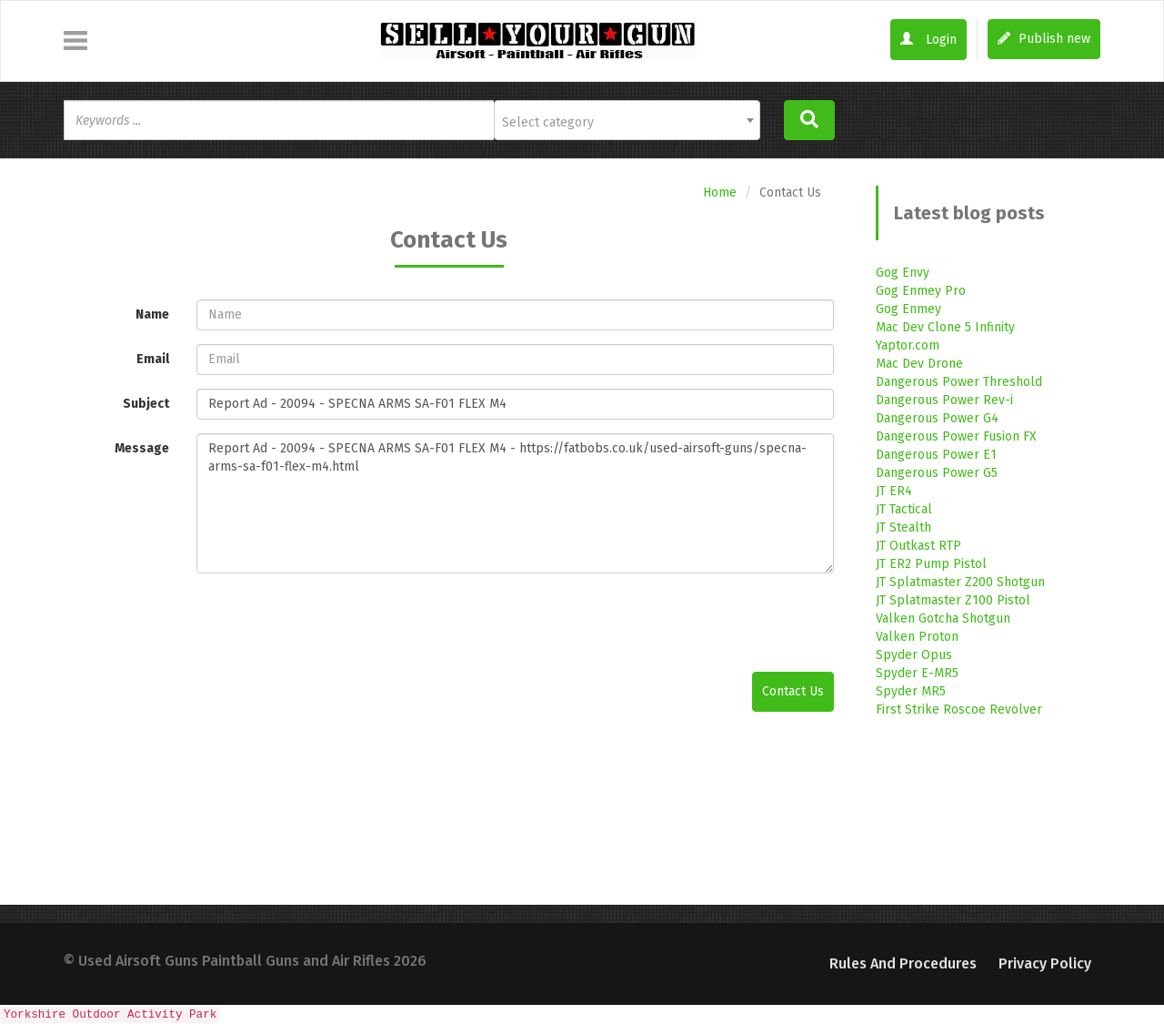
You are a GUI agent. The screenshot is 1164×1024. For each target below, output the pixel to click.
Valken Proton (917, 636)
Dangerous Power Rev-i (944, 400)
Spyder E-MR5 (917, 673)
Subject (146, 403)
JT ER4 (894, 491)
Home (720, 192)
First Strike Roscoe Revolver (959, 709)
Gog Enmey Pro (921, 291)
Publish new (1044, 38)
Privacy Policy (1044, 963)
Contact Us (793, 691)
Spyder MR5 (911, 691)
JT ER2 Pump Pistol (931, 564)
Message (142, 448)
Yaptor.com (907, 345)
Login (928, 39)
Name (152, 314)
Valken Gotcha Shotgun (943, 618)
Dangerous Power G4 (937, 418)
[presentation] (334, 622)
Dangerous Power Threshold (959, 382)
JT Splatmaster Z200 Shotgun (960, 582)
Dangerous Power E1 (936, 454)
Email (152, 359)
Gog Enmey (908, 309)
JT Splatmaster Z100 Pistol (953, 600)
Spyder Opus (914, 655)
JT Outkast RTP (918, 545)
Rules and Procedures (903, 963)
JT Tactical (904, 509)
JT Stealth (903, 527)
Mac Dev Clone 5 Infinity (945, 327)
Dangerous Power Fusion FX (956, 436)
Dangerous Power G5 (937, 473)
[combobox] (627, 120)
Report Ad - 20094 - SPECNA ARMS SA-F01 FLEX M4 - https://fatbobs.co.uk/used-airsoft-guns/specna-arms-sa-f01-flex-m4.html (515, 503)
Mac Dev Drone (919, 363)
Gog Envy (902, 272)
